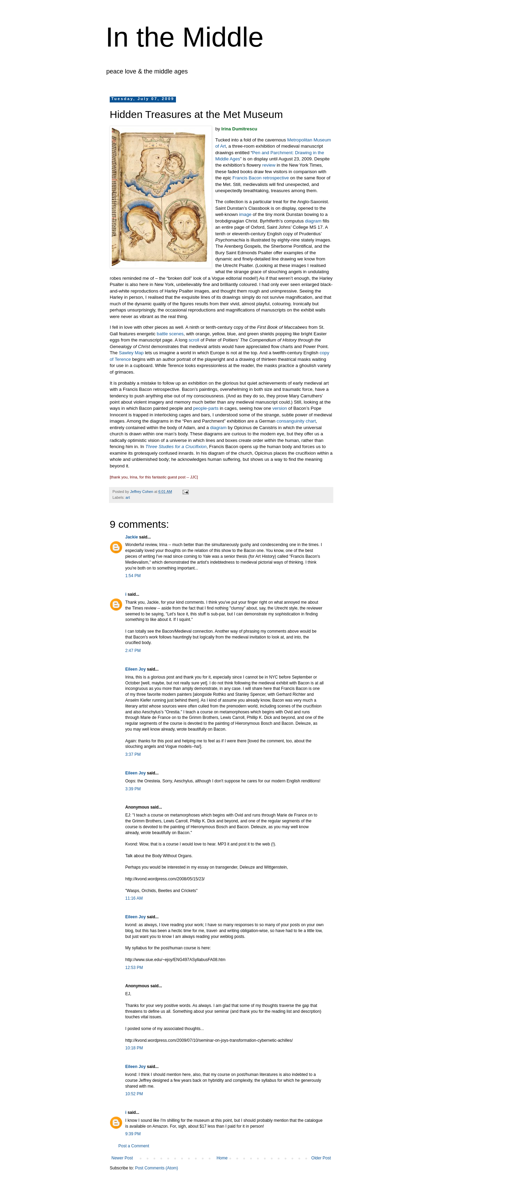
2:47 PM (133, 650)
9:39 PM (133, 1133)
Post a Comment (133, 1146)
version (279, 408)
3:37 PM (133, 754)
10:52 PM (134, 1093)
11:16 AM (134, 898)
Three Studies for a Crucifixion (175, 446)
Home (222, 1158)
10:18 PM (134, 1048)
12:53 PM (134, 967)
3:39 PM (133, 789)
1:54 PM (133, 575)
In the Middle (185, 37)
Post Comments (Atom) (156, 1168)
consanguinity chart (296, 421)
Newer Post (122, 1158)
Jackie (131, 537)
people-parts (205, 408)
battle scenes (170, 333)
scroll (194, 340)
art (128, 497)
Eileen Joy (135, 669)
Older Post (321, 1158)
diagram (313, 221)
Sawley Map (131, 352)
